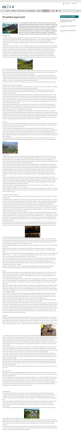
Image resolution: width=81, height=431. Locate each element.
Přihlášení (74, 3)
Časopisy (45, 14)
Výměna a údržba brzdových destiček (68, 33)
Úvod (3, 17)
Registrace (67, 3)
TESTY (7, 14)
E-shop (52, 14)
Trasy (38, 14)
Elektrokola (31, 14)
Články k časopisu (8, 17)
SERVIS (14, 14)
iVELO (12, 8)
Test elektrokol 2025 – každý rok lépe (68, 28)
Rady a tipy (21, 14)
